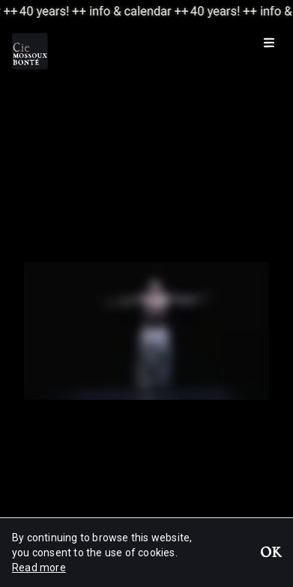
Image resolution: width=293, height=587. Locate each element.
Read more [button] (39, 568)
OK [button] (270, 554)
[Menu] (269, 42)
